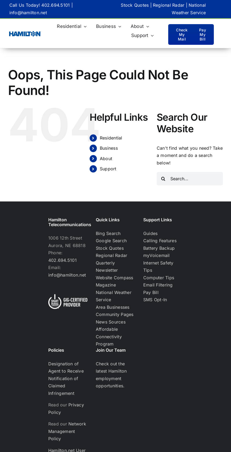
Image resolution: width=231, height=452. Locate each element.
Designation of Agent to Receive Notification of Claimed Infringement (66, 378)
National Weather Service (113, 296)
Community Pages (115, 314)
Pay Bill (151, 292)
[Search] (163, 178)
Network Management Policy (67, 431)
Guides (150, 233)
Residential (111, 138)
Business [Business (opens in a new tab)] (109, 148)
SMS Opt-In (155, 299)
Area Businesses (113, 307)
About (106, 158)
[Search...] (190, 178)
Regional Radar (168, 5)
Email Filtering (158, 285)
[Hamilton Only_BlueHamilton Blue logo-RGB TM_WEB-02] (25, 33)
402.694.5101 (55, 5)
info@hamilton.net (28, 12)
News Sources (111, 322)
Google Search (111, 240)
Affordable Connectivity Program (109, 336)
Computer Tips (158, 277)
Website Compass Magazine (114, 281)
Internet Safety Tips (158, 266)
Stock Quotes (135, 5)
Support (108, 168)
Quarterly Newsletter (107, 266)
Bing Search (108, 233)
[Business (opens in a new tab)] (108, 26)
